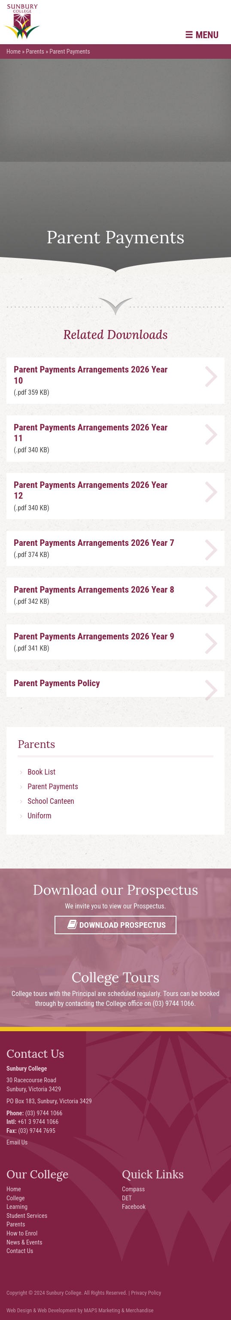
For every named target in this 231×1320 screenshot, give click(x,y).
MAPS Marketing (102, 1310)
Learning (16, 1207)
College (15, 1198)
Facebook (134, 1207)
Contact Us (19, 1251)
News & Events (24, 1242)
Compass (133, 1189)
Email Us (16, 1142)
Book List (41, 772)
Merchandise (140, 1310)
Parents (35, 51)
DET (127, 1198)
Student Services (26, 1216)
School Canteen (50, 801)
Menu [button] (202, 35)
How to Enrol (21, 1233)
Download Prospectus (115, 925)
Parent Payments (52, 786)
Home (13, 51)
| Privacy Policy (144, 1293)
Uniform (39, 815)
